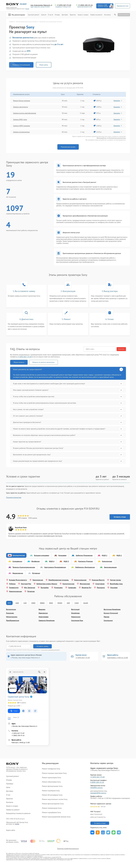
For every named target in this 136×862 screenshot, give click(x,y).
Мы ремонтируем (16, 14)
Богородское (11, 609)
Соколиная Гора (77, 620)
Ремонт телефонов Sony (51, 769)
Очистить (121, 349)
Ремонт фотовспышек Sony (52, 786)
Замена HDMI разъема (21, 126)
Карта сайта (10, 830)
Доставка (65, 15)
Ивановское (43, 613)
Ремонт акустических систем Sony (54, 799)
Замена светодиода (20, 107)
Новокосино (75, 617)
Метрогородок (11, 617)
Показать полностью (13, 497)
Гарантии (73, 15)
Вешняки (42, 609)
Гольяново (10, 613)
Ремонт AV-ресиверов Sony (52, 795)
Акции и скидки (83, 15)
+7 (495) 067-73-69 (64, 5)
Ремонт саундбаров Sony (51, 812)
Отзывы (57, 15)
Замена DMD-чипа (20, 119)
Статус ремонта (124, 15)
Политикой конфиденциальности (50, 650)
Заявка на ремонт (96, 15)
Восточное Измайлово (112, 609)
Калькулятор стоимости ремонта (18, 813)
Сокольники (108, 620)
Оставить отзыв (120, 517)
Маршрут (14, 711)
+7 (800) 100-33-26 (85, 5)
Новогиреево (43, 617)
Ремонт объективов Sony (51, 782)
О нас (50, 15)
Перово (106, 617)
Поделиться (92, 832)
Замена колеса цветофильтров (24, 113)
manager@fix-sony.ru (98, 793)
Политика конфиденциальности (68, 849)
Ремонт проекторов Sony (51, 777)
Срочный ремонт (33, 15)
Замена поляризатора (21, 132)
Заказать (117, 100)
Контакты (107, 15)
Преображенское (12, 620)
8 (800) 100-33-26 (97, 782)
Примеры (9, 784)
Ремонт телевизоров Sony (51, 808)
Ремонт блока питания (21, 101)
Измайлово (75, 613)
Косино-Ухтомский (111, 613)
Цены (43, 15)
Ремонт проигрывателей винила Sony (56, 817)
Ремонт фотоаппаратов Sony (53, 804)
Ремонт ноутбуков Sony (51, 791)
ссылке (17, 824)
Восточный (75, 609)
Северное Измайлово (47, 620)
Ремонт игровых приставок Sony (54, 773)
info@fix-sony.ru (96, 787)
